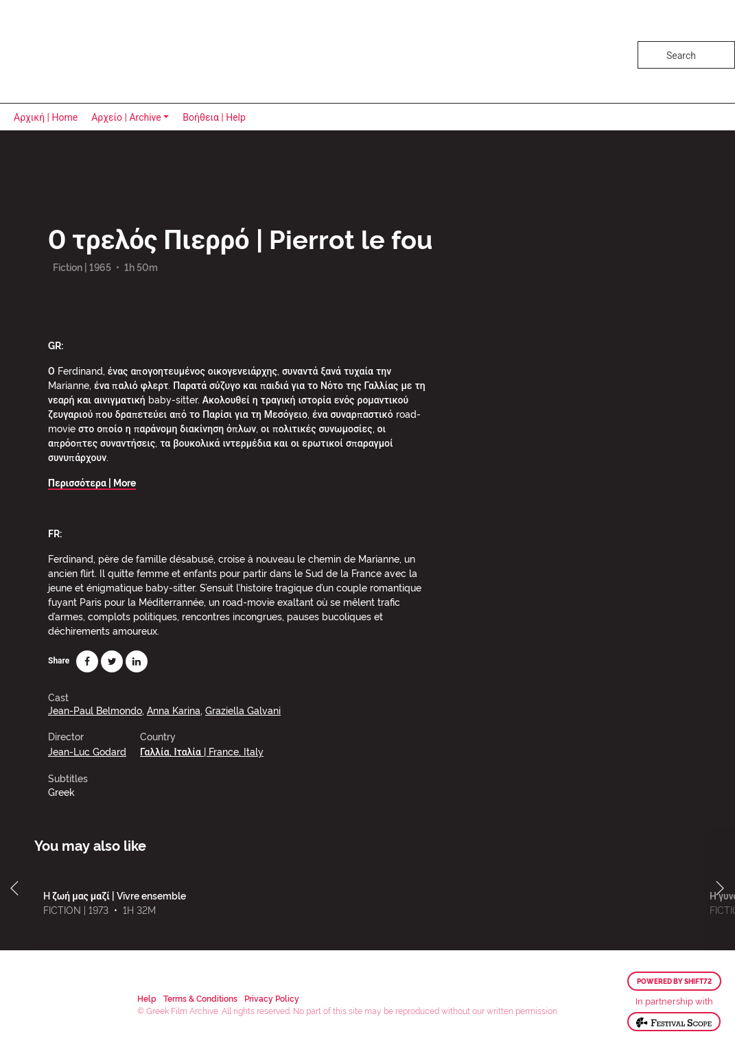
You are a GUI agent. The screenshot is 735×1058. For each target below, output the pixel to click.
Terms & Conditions (200, 998)
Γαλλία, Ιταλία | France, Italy (202, 750)
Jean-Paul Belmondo (95, 709)
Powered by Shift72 (674, 981)
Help (146, 998)
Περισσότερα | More (92, 482)
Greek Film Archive (70, 51)
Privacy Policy (271, 998)
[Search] (686, 55)
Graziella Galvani (243, 709)
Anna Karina (173, 709)
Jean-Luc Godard (87, 750)
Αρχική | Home (46, 117)
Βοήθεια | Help (214, 117)
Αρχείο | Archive (126, 117)
